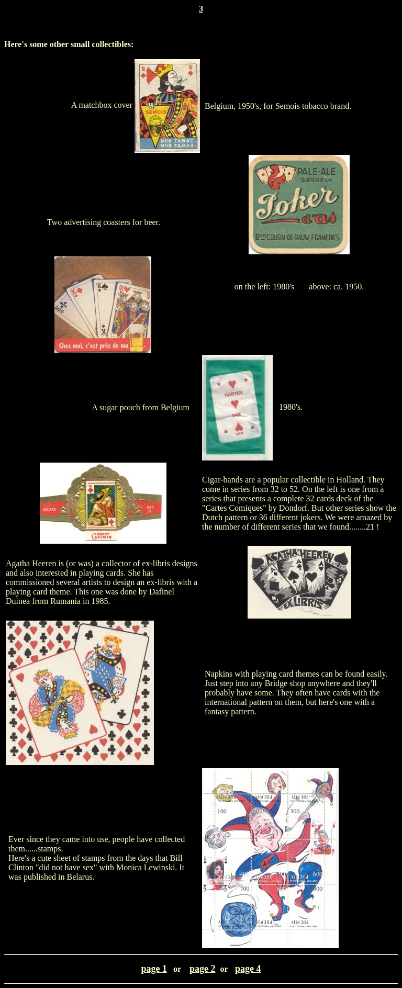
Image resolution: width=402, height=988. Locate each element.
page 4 (248, 968)
